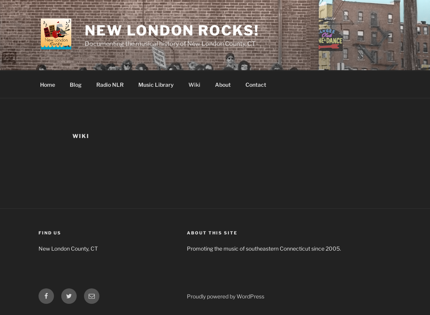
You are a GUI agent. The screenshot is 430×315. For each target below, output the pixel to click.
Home (47, 84)
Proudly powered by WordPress (225, 296)
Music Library (156, 84)
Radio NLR (110, 84)
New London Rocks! (172, 30)
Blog (76, 84)
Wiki (194, 84)
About (223, 84)
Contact (255, 84)
